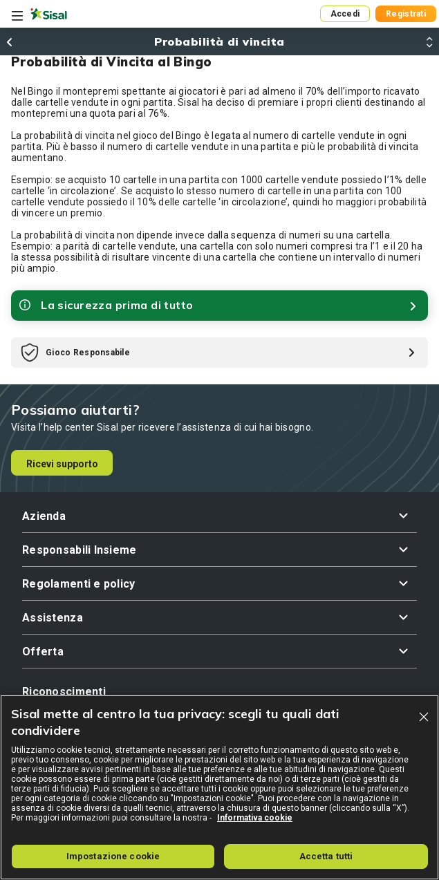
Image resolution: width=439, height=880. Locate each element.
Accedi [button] (345, 14)
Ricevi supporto (62, 463)
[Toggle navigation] (17, 16)
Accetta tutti (326, 856)
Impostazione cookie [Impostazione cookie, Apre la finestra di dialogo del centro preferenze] (113, 856)
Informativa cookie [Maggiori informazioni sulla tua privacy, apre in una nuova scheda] (254, 818)
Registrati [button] (406, 14)
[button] (219, 516)
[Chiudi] (424, 717)
